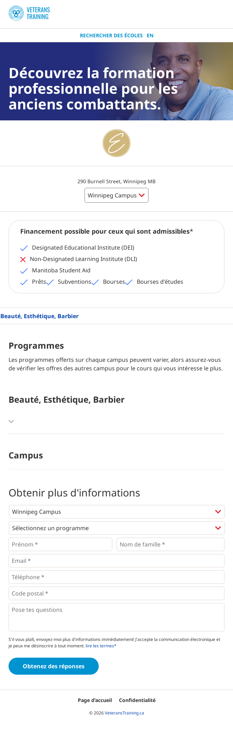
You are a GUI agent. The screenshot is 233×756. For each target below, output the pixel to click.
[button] (116, 421)
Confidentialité (137, 700)
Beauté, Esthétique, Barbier (39, 316)
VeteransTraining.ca (124, 713)
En (150, 35)
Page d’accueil (95, 700)
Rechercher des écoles (111, 35)
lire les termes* (101, 646)
